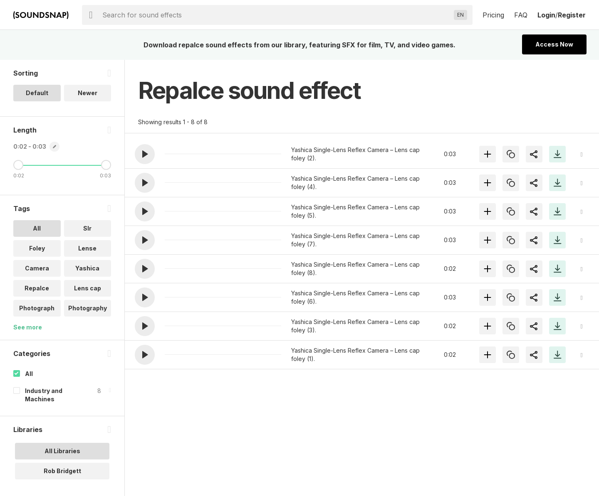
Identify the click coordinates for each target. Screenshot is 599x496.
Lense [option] (87, 248)
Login (546, 15)
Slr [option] (87, 228)
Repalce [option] (37, 288)
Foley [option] (37, 248)
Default (37, 92)
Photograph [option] (36, 308)
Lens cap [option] (87, 288)
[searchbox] (276, 15)
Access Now (554, 44)
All (29, 373)
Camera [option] (37, 268)
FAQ (520, 15)
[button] (145, 154)
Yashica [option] (87, 268)
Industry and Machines (43, 395)
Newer (87, 92)
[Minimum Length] (18, 165)
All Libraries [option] (62, 450)
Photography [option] (87, 308)
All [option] (37, 228)
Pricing (493, 15)
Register (572, 15)
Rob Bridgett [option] (62, 470)
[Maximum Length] (106, 165)
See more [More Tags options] (27, 327)
